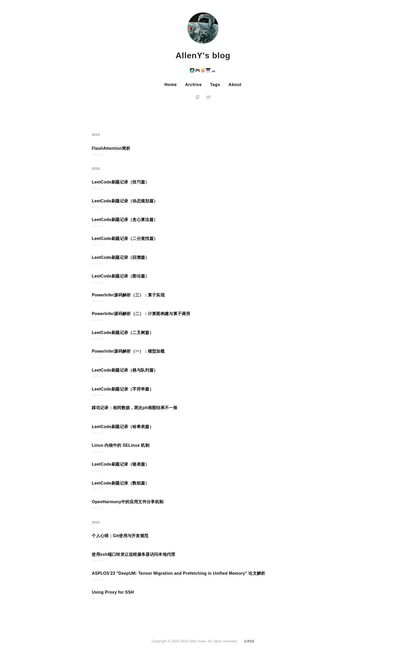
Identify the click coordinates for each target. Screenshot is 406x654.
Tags (215, 84)
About (235, 84)
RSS (249, 641)
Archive (193, 84)
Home (170, 84)
